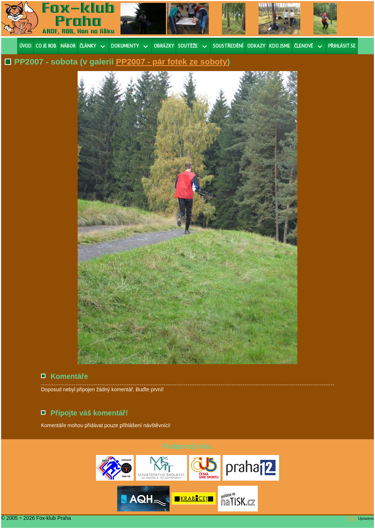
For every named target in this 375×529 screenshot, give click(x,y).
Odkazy (256, 46)
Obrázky (164, 46)
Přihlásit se (342, 46)
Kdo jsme (279, 46)
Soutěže (188, 46)
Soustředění (228, 46)
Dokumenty (125, 46)
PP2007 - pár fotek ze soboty (171, 61)
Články (87, 46)
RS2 (352, 518)
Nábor (67, 46)
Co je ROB (46, 46)
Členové (303, 46)
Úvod (25, 46)
